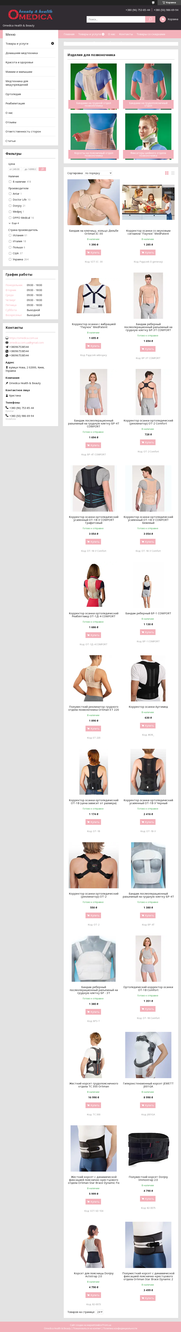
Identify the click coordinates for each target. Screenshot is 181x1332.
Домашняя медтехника (22, 53)
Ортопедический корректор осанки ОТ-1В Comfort (148, 988)
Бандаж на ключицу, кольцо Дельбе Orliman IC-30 (93, 232)
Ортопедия (13, 94)
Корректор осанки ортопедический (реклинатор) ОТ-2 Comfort (148, 422)
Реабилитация (15, 103)
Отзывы (11, 122)
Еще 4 (15, 223)
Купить (95, 252)
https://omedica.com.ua (23, 338)
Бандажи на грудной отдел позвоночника (93, 104)
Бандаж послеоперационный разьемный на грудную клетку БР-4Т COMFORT (93, 423)
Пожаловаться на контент (87, 1328)
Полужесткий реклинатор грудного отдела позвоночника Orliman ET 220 (93, 708)
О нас (111, 34)
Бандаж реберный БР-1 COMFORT (148, 613)
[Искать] (150, 19)
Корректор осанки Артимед (148, 706)
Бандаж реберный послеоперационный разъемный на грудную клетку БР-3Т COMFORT (148, 326)
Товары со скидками (150, 34)
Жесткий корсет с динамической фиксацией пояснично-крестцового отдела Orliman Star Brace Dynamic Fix (93, 1179)
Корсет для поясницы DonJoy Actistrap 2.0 (94, 1275)
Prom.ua (106, 1325)
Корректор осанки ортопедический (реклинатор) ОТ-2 (93, 895)
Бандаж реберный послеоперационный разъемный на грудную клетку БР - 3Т (94, 989)
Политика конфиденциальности (120, 1328)
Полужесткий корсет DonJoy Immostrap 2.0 (148, 1178)
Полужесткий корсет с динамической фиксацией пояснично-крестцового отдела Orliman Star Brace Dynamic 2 (148, 1276)
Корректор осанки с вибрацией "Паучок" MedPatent (94, 325)
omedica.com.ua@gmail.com (26, 342)
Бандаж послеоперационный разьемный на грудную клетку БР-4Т (148, 895)
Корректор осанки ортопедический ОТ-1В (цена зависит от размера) (93, 801)
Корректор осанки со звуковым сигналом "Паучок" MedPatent (148, 232)
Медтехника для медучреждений (17, 82)
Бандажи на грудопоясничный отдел (148, 104)
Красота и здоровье (19, 62)
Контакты (126, 34)
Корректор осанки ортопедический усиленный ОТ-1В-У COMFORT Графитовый (93, 519)
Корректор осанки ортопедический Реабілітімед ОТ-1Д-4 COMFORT (93, 615)
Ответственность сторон (23, 131)
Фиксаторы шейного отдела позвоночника (148, 154)
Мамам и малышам (19, 71)
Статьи (125, 42)
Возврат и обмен (105, 42)
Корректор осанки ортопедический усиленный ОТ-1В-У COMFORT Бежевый (148, 519)
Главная (69, 34)
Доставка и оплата (77, 42)
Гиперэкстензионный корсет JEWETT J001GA (148, 1085)
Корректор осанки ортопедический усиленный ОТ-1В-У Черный (148, 801)
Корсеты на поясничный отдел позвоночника (93, 154)
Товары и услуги (89, 34)
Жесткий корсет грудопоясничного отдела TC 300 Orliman (93, 1085)
